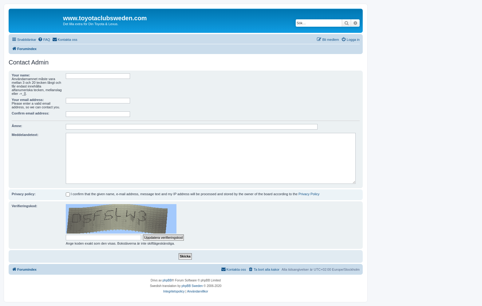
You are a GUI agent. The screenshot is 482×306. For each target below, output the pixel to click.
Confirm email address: (30, 113)
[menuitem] (44, 39)
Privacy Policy (308, 194)
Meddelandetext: (25, 135)
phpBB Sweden (192, 286)
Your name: (21, 75)
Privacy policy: (24, 194)
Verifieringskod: (24, 206)
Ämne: (17, 126)
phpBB (167, 280)
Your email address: (28, 100)
